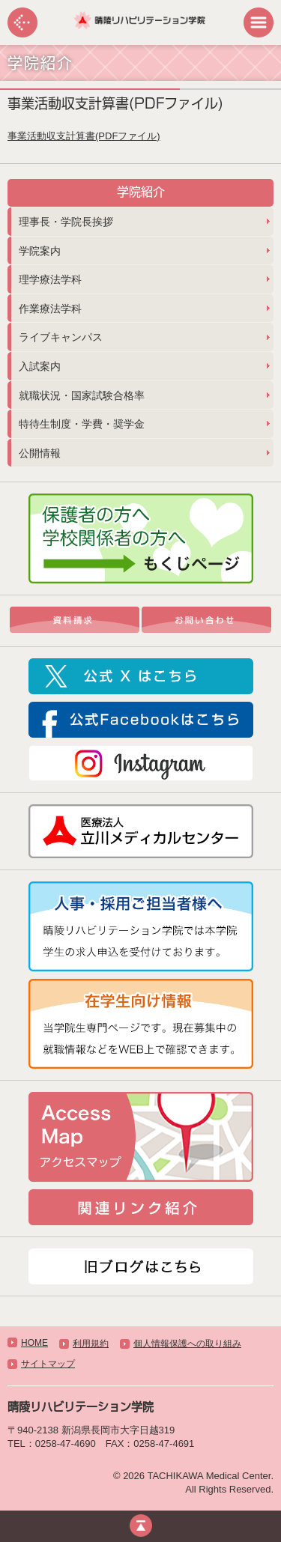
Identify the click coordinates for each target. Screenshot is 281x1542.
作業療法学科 (50, 309)
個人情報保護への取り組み (187, 1343)
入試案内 (40, 366)
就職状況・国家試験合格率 (82, 395)
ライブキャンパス (61, 337)
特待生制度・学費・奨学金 (82, 424)
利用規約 (91, 1343)
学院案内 (40, 251)
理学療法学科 (50, 279)
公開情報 (40, 453)
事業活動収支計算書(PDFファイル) (83, 136)
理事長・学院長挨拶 (66, 222)
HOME (34, 1343)
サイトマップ (48, 1364)
